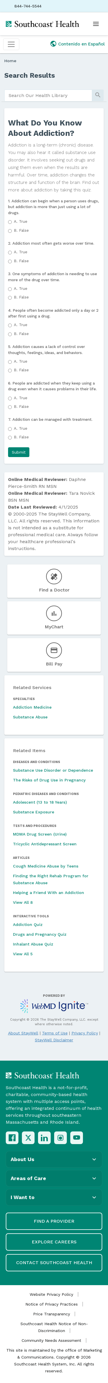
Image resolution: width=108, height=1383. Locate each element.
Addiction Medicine (32, 707)
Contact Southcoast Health (54, 1262)
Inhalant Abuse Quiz (33, 944)
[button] (18, 452)
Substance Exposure (33, 812)
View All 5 (23, 954)
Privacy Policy (84, 1033)
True (20, 221)
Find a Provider (54, 1221)
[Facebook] (12, 1137)
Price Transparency (51, 1314)
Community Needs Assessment (51, 1340)
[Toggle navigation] (11, 44)
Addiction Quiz (28, 924)
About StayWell (23, 1033)
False (21, 230)
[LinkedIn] (44, 1137)
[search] (48, 95)
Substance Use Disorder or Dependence (53, 770)
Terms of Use (55, 1033)
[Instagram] (60, 1137)
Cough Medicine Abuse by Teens (45, 866)
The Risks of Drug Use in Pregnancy (49, 780)
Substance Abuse (30, 717)
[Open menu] (96, 24)
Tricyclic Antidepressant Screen (45, 844)
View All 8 (23, 902)
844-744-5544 (27, 6)
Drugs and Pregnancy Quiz (40, 934)
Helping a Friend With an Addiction (48, 892)
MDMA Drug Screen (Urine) (40, 834)
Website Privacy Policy (51, 1294)
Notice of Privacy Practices (51, 1304)
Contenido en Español (81, 44)
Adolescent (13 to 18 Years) (40, 802)
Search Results (29, 75)
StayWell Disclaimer (54, 1040)
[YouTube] (76, 1137)
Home (10, 60)
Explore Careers (54, 1242)
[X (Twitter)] (28, 1137)
